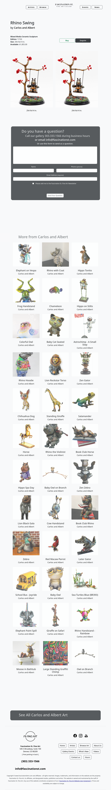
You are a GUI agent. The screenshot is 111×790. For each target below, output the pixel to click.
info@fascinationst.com (59, 147)
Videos (96, 751)
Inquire (83, 40)
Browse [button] (43, 7)
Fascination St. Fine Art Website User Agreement (75, 781)
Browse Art (84, 745)
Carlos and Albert (24, 27)
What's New (83, 751)
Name (40, 165)
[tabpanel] (55, 84)
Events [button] (85, 7)
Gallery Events (68, 751)
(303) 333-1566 (30, 761)
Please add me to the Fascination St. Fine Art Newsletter (55, 177)
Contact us (75, 757)
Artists (72, 745)
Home (62, 745)
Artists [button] (31, 7)
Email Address (55, 171)
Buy (67, 40)
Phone (70, 165)
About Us (97, 745)
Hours (87, 757)
